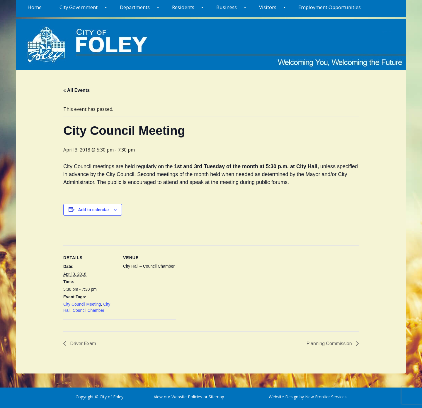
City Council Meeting (82, 304)
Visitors (267, 7)
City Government (78, 7)
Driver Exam (82, 343)
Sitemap (215, 397)
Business (226, 7)
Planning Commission (330, 343)
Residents (183, 7)
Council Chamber (88, 310)
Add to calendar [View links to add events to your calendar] (93, 209)
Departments (135, 7)
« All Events (76, 90)
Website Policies (186, 397)
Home (35, 7)
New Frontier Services (326, 397)
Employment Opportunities (329, 7)
